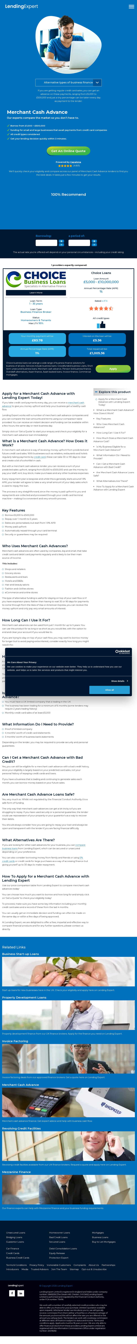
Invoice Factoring (15, 1041)
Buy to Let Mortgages (103, 1242)
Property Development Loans (24, 998)
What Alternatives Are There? (112, 481)
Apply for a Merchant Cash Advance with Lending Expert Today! (114, 402)
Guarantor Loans (15, 1242)
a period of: (76, 236)
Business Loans (100, 1237)
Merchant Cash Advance (20, 1085)
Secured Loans (57, 1242)
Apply (113, 369)
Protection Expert (58, 1258)
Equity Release (57, 1253)
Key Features (103, 418)
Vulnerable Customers (59, 1265)
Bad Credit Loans (58, 1237)
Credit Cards (12, 1253)
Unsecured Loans (15, 1233)
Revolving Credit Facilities (21, 1128)
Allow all (109, 690)
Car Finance (12, 1249)
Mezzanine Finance (16, 1172)
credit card (40, 457)
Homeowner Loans (59, 1233)
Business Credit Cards (17, 1258)
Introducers (12, 1269)
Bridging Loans (14, 1237)
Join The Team (59, 1269)
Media (25, 1269)
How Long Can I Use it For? (111, 432)
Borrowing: (43, 236)
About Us (94, 1265)
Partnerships (108, 1265)
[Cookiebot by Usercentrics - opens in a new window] (117, 652)
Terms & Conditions (16, 1265)
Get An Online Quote (68, 151)
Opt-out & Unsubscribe (94, 1269)
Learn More (36, 292)
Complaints (80, 1265)
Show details (117, 681)
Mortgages (98, 1233)
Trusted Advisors (39, 1269)
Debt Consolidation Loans (63, 1249)
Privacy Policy (36, 1265)
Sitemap (74, 1269)
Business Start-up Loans (20, 954)
